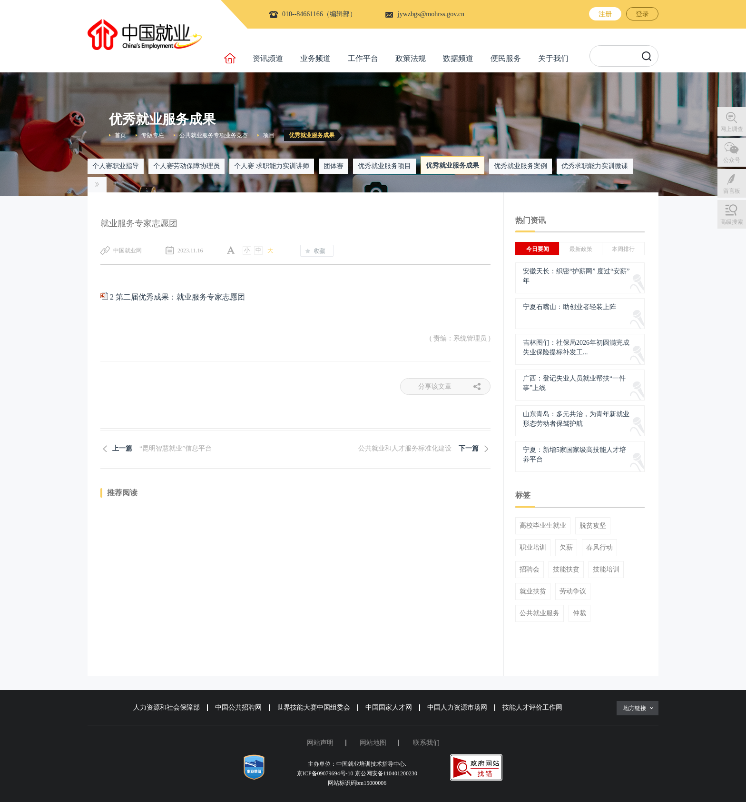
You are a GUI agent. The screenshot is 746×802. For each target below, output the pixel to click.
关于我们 (553, 58)
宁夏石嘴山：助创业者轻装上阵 (569, 307)
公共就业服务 (540, 613)
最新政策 (580, 249)
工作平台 (363, 58)
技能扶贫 (566, 569)
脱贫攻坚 (592, 525)
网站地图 (373, 742)
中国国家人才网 (388, 707)
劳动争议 (573, 591)
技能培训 (606, 569)
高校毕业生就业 (543, 525)
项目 (269, 135)
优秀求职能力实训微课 (594, 166)
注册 (605, 14)
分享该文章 (442, 386)
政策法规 (410, 58)
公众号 (731, 160)
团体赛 (334, 166)
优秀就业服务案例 (520, 166)
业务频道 (315, 58)
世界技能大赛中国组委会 (313, 707)
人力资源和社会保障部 (166, 707)
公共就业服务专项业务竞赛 (213, 135)
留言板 (731, 191)
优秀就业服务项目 (384, 166)
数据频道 (458, 58)
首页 (120, 135)
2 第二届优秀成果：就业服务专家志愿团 (172, 297)
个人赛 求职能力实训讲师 (271, 166)
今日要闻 (537, 249)
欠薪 (566, 547)
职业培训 (533, 547)
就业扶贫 (533, 591)
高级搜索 (731, 222)
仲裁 (579, 613)
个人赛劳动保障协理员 (186, 166)
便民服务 (506, 58)
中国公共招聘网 (238, 707)
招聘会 (530, 569)
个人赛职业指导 (115, 166)
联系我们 (426, 742)
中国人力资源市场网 (457, 707)
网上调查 (731, 129)
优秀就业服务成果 (311, 135)
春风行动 (599, 547)
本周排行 (623, 249)
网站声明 (320, 742)
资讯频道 (268, 58)
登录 (642, 14)
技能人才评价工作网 (532, 707)
